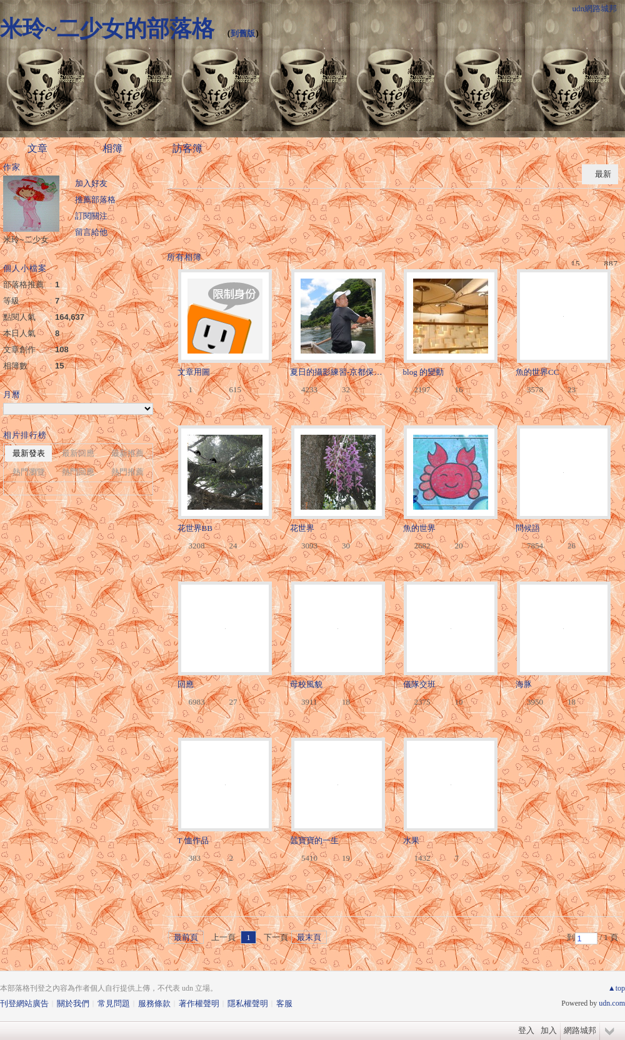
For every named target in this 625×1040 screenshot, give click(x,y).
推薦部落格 (95, 199)
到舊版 (243, 33)
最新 (603, 174)
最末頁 (309, 937)
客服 (284, 1003)
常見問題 (114, 1003)
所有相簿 (184, 257)
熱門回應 (78, 472)
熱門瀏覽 (28, 472)
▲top (616, 988)
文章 (38, 148)
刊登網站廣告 (24, 1003)
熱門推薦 (127, 472)
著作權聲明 (199, 1003)
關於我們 (73, 1003)
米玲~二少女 (26, 239)
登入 (526, 1030)
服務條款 (154, 1003)
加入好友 (91, 183)
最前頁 (186, 937)
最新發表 (28, 453)
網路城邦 (580, 1030)
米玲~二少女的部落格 (107, 28)
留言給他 (91, 232)
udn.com (612, 1003)
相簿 (112, 148)
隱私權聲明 (248, 1003)
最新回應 (78, 453)
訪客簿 (187, 148)
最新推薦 (127, 453)
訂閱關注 (91, 215)
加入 (549, 1030)
